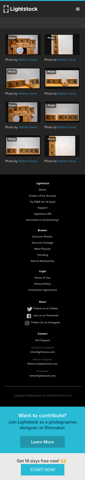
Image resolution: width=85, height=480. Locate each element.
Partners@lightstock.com (42, 364)
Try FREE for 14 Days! (43, 202)
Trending (42, 255)
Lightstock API (42, 214)
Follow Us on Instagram (45, 322)
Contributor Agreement (42, 290)
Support (42, 208)
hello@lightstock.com (42, 376)
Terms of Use (42, 278)
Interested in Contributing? (42, 220)
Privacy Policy (42, 284)
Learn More (42, 441)
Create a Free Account (42, 196)
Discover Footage (42, 243)
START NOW (42, 469)
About (42, 190)
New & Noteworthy (42, 261)
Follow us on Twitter (45, 308)
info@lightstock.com (42, 352)
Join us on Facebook (45, 315)
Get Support (42, 340)
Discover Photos (42, 237)
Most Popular (42, 249)
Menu (77, 9)
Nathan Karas (28, 59)
